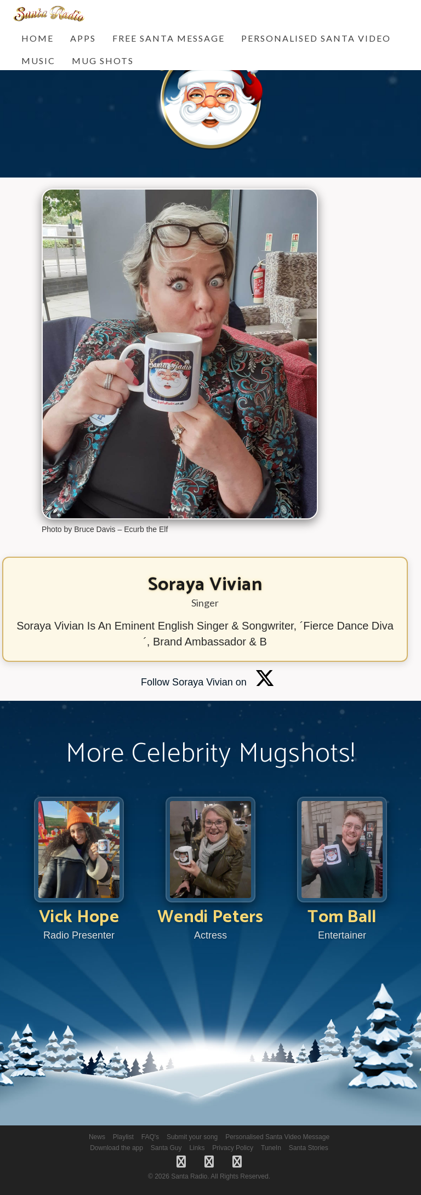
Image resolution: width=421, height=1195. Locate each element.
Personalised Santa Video (316, 38)
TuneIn (271, 1148)
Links (196, 1148)
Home (37, 38)
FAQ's (150, 1137)
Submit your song (192, 1137)
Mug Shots (103, 60)
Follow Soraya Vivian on (208, 682)
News (97, 1137)
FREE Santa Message (168, 38)
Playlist (123, 1137)
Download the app (116, 1148)
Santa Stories (308, 1148)
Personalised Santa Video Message (277, 1137)
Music (38, 60)
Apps (83, 38)
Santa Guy (166, 1148)
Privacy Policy (232, 1148)
